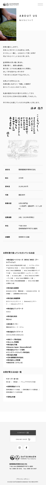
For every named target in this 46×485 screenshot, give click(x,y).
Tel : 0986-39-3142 (15, 469)
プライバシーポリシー (23, 479)
